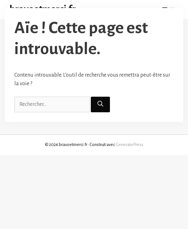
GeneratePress (129, 144)
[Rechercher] (100, 104)
